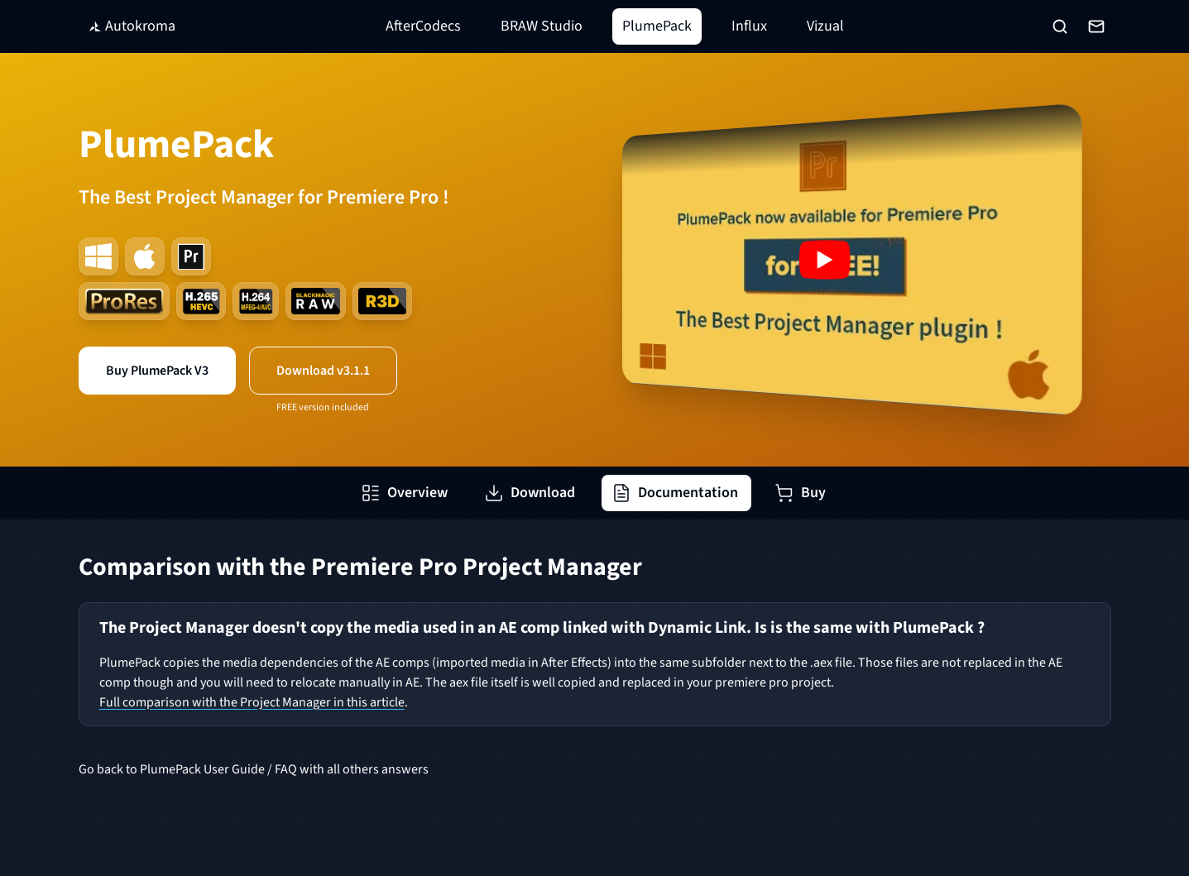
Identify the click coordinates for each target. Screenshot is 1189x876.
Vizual (825, 26)
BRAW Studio (542, 26)
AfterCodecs (423, 26)
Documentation (674, 492)
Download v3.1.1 (323, 370)
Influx (749, 26)
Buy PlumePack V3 (157, 370)
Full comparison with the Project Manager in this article (252, 702)
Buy (800, 492)
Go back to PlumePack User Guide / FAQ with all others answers (254, 769)
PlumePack (657, 26)
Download (529, 492)
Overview (404, 492)
